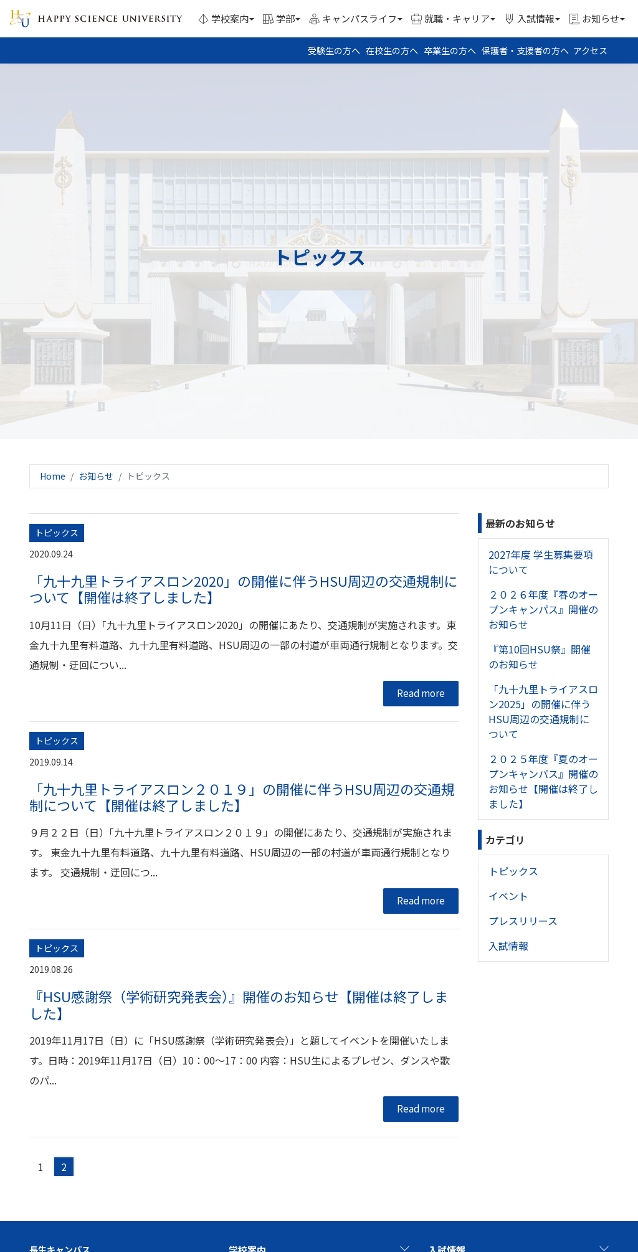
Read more (421, 693)
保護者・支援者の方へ (525, 50)
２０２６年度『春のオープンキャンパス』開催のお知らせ (543, 609)
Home (52, 476)
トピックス (513, 870)
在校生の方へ (392, 50)
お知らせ (96, 476)
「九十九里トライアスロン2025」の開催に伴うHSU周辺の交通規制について (543, 711)
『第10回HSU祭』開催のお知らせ (539, 656)
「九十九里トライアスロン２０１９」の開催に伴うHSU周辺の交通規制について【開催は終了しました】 (242, 797)
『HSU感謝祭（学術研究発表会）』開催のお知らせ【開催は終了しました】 (238, 1004)
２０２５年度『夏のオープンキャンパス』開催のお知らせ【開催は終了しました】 (543, 781)
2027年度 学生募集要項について (540, 562)
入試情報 (508, 945)
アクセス (590, 50)
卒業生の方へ (450, 50)
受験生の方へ (334, 50)
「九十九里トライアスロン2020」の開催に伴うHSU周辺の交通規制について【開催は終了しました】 (243, 589)
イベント (508, 895)
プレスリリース (523, 920)
